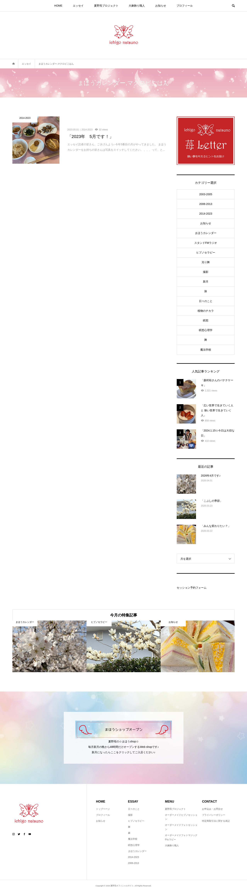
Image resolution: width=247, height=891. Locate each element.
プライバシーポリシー (213, 815)
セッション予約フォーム (191, 587)
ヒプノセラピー (205, 252)
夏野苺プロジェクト (106, 5)
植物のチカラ (206, 310)
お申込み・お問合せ (212, 809)
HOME (58, 5)
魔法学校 (205, 349)
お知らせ (160, 5)
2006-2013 (205, 203)
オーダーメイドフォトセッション (181, 827)
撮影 (205, 271)
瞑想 (205, 320)
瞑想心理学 (205, 330)
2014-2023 (205, 213)
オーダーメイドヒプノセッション (181, 817)
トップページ (103, 809)
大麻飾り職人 (137, 5)
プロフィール (185, 5)
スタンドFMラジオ (205, 242)
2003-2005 (205, 194)
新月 (205, 281)
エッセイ (78, 5)
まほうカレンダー (205, 233)
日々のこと (205, 301)
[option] (49, 646)
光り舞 (206, 262)
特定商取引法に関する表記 (216, 821)
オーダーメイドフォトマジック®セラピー (181, 837)
